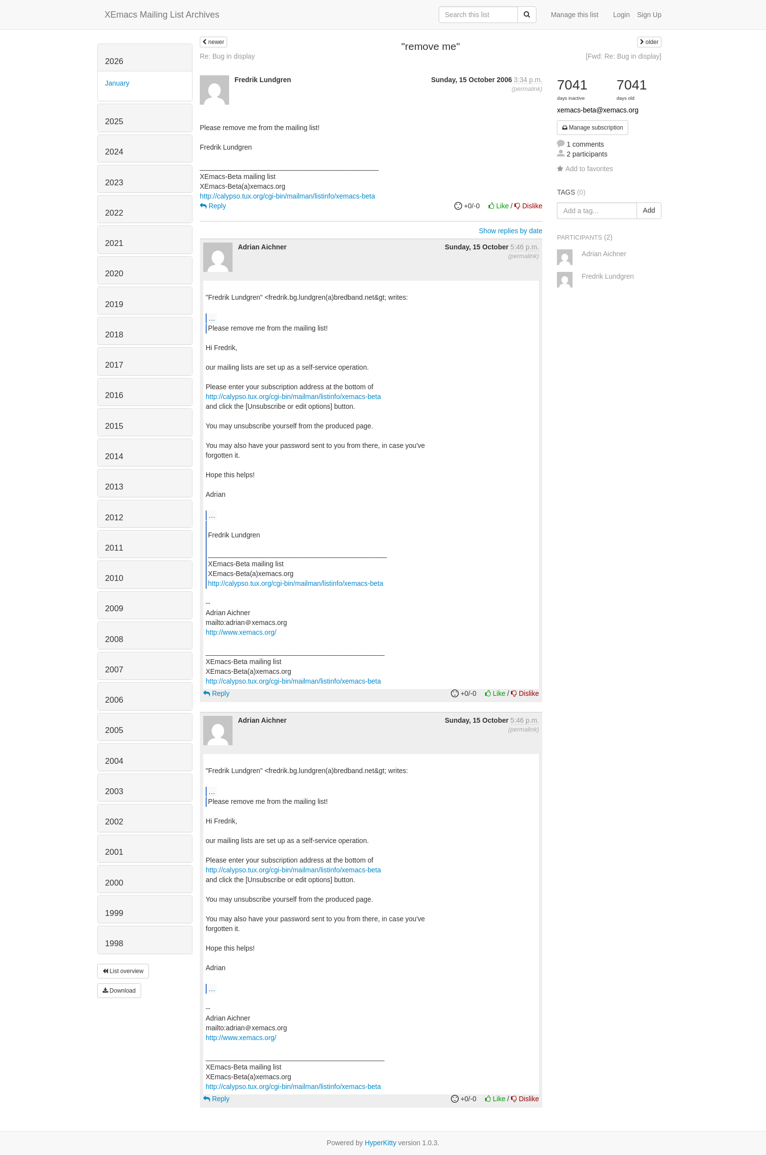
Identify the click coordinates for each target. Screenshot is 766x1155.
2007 (114, 669)
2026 (114, 61)
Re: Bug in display (227, 56)
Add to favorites (585, 169)
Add (649, 210)
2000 (114, 883)
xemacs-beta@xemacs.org (597, 110)
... (212, 317)
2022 (114, 213)
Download (119, 990)
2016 (114, 395)
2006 (114, 700)
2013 (114, 486)
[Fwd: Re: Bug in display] (623, 56)
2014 (114, 456)
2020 (114, 273)
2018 (114, 334)
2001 (114, 852)
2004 (114, 761)
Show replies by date (510, 231)
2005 (114, 730)
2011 (114, 548)
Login (621, 15)
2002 (114, 821)
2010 (114, 578)
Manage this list (574, 15)
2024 (114, 151)
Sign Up (649, 15)
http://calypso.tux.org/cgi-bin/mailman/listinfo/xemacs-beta (287, 196)
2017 (114, 365)
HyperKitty (381, 1143)
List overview (123, 971)
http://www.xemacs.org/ (241, 632)
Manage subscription (592, 127)
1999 (114, 913)
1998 (114, 943)
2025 (114, 121)
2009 (114, 608)
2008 (114, 639)
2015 (114, 426)
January (117, 83)
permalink (526, 89)
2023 (114, 182)
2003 (114, 791)
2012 (114, 517)
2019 (114, 304)
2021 (114, 243)
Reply (213, 206)
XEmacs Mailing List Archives (162, 15)
